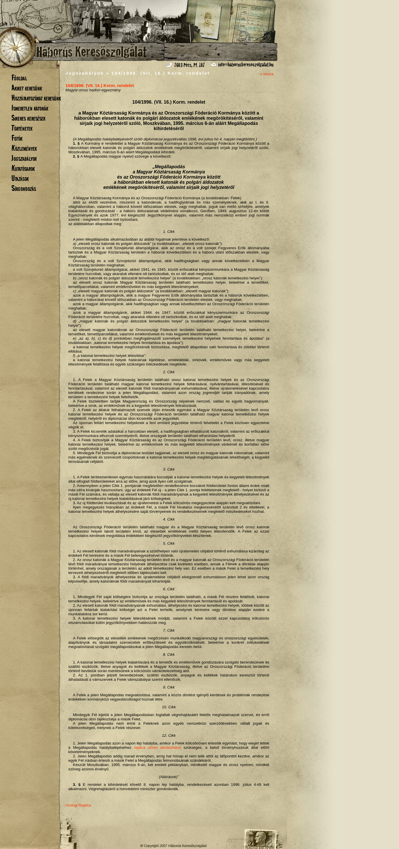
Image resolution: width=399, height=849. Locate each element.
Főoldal (19, 78)
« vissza (267, 74)
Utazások (20, 178)
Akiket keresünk (26, 88)
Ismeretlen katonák (29, 108)
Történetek (21, 128)
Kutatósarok (23, 168)
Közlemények (24, 148)
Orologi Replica (78, 805)
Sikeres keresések (28, 118)
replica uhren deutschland (157, 747)
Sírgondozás (23, 188)
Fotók (16, 138)
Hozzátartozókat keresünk (36, 98)
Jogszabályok (24, 158)
